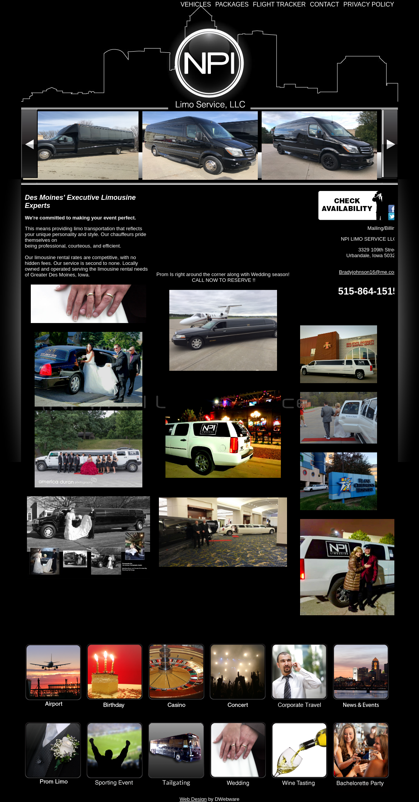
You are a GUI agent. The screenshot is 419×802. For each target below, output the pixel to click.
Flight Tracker (279, 4)
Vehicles (195, 4)
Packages (232, 4)
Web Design (193, 799)
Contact (324, 4)
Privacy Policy (369, 4)
